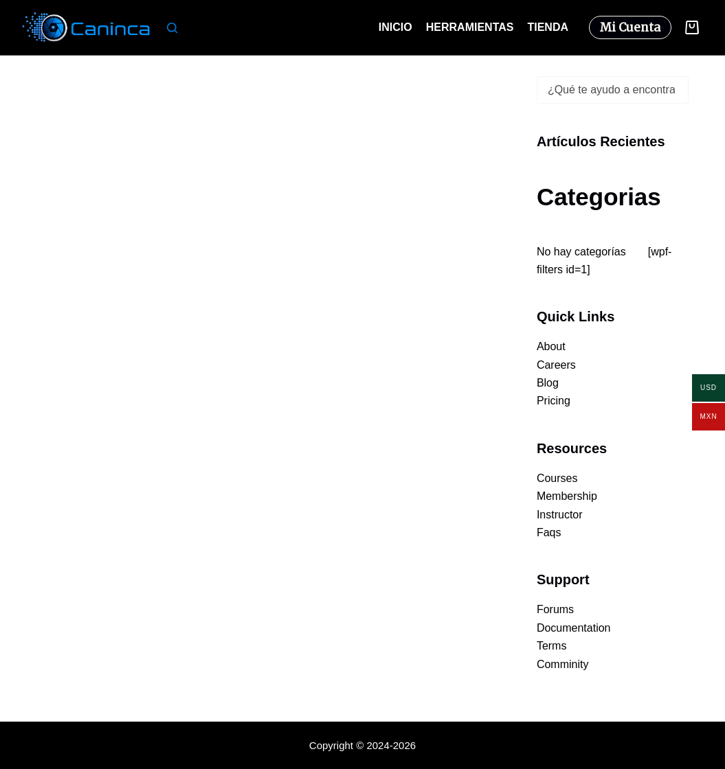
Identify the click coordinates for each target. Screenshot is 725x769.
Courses (557, 478)
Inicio (395, 27)
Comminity (563, 664)
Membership (567, 496)
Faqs (549, 532)
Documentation (574, 628)
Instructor (560, 514)
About (551, 346)
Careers (556, 365)
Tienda (547, 27)
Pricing (553, 400)
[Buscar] (172, 28)
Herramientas (470, 27)
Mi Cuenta (630, 27)
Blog (548, 383)
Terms (552, 646)
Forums (555, 609)
